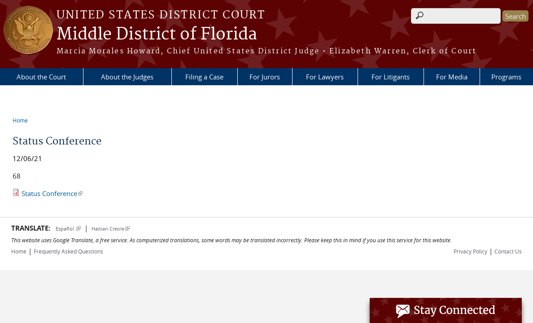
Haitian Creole (111, 228)
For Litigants (390, 76)
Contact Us (508, 251)
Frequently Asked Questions (68, 251)
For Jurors (264, 76)
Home (20, 120)
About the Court (41, 76)
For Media (451, 76)
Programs (506, 76)
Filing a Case (204, 76)
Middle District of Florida (157, 34)
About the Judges (127, 76)
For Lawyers (325, 76)
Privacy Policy (470, 251)
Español (68, 228)
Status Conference (52, 193)
